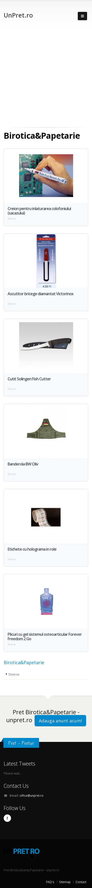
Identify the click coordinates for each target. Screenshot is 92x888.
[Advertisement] (46, 78)
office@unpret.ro (31, 795)
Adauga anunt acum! (60, 721)
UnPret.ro (18, 15)
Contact (81, 882)
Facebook (7, 818)
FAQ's (50, 882)
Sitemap (65, 882)
